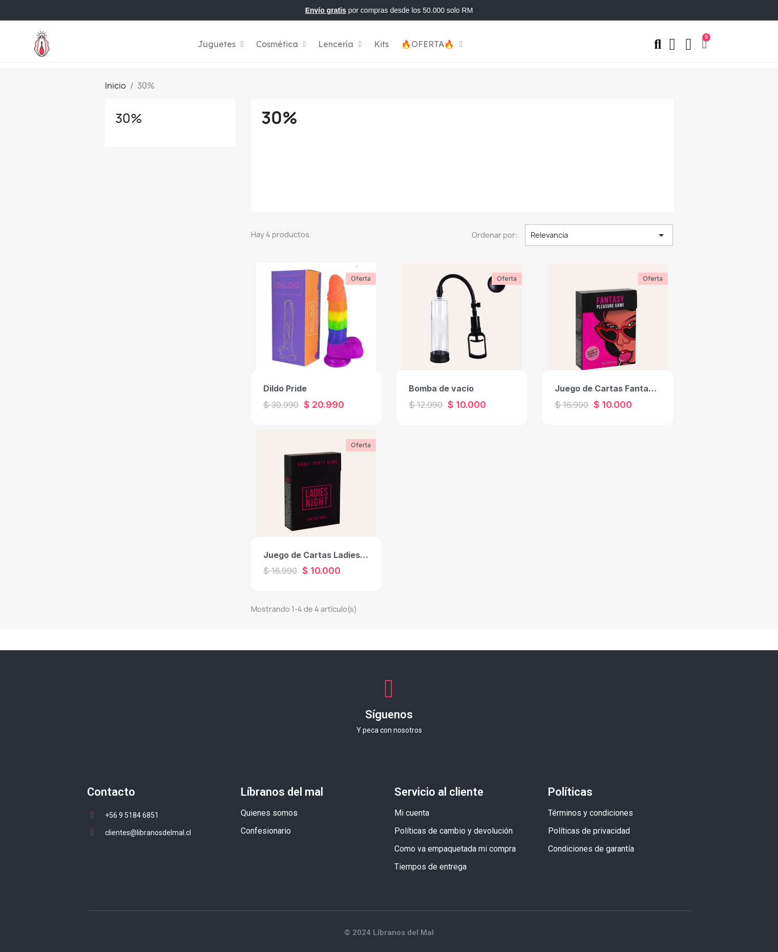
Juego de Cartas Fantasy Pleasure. (627, 388)
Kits (381, 44)
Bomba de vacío (441, 388)
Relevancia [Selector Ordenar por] (599, 235)
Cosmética (281, 44)
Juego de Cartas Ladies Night (323, 555)
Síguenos (389, 714)
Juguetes (221, 44)
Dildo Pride (285, 388)
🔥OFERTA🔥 (431, 44)
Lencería (340, 44)
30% (128, 118)
